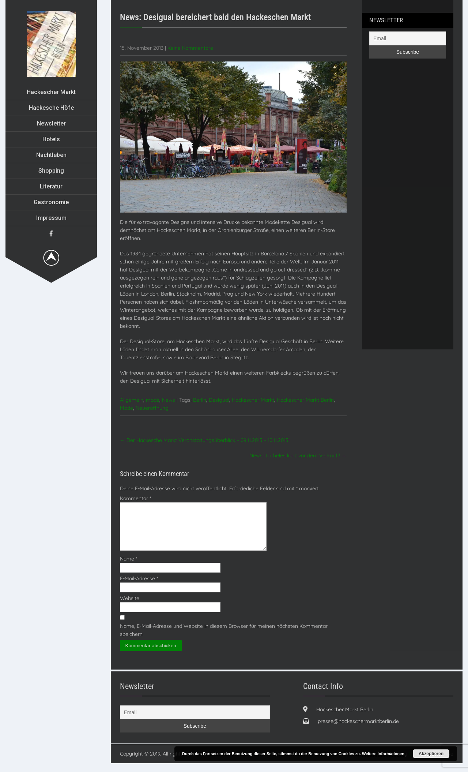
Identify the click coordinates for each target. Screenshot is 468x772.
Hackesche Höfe (51, 107)
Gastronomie (51, 202)
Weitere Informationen (383, 754)
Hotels (51, 139)
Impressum (51, 217)
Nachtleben (51, 154)
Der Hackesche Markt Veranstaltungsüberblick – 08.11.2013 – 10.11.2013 (204, 440)
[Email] (407, 38)
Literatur (51, 186)
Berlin (199, 400)
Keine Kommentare (190, 48)
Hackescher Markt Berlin (305, 400)
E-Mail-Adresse (139, 587)
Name (128, 567)
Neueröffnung (152, 408)
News (168, 400)
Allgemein (131, 400)
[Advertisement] (398, 210)
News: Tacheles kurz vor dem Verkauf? (298, 455)
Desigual (219, 400)
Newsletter (51, 123)
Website (129, 607)
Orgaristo (420, 762)
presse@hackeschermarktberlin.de (358, 730)
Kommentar (135, 498)
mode (152, 400)
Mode (126, 408)
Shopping (51, 170)
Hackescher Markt (51, 92)
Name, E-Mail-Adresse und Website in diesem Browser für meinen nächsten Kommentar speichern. (224, 639)
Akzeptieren (431, 753)
